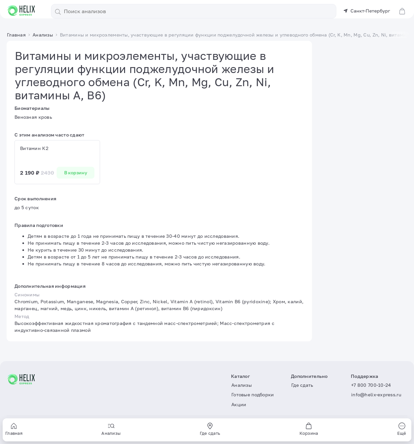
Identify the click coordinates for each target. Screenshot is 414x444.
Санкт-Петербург (366, 10)
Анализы (241, 385)
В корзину (75, 172)
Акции (238, 404)
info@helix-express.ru (376, 394)
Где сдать (302, 385)
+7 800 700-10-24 (371, 385)
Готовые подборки (252, 394)
